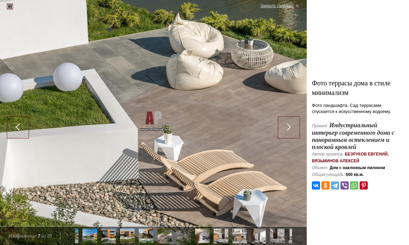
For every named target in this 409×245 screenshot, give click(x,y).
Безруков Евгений (366, 154)
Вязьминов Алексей (335, 161)
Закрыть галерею (276, 5)
